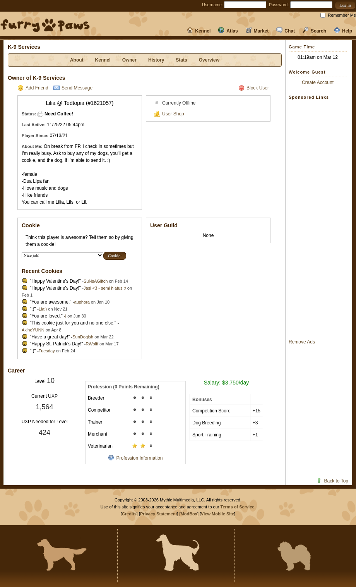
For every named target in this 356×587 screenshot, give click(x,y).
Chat (285, 31)
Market (257, 31)
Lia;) (43, 309)
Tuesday (47, 350)
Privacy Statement (158, 513)
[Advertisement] (320, 220)
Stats (181, 60)
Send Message (72, 88)
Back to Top (332, 481)
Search (314, 31)
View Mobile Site (217, 513)
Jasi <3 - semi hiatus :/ (105, 288)
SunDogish (82, 337)
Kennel (199, 31)
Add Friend (32, 88)
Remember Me (342, 15)
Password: (279, 4)
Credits (129, 513)
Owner (129, 60)
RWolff (92, 344)
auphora (81, 302)
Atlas (228, 31)
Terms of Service (238, 507)
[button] (345, 5)
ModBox (189, 513)
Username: (212, 4)
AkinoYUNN (33, 330)
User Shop (169, 114)
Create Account (318, 82)
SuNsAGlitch (96, 281)
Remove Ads (302, 342)
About (77, 60)
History (156, 60)
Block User (253, 88)
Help (343, 31)
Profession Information (135, 458)
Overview (209, 60)
